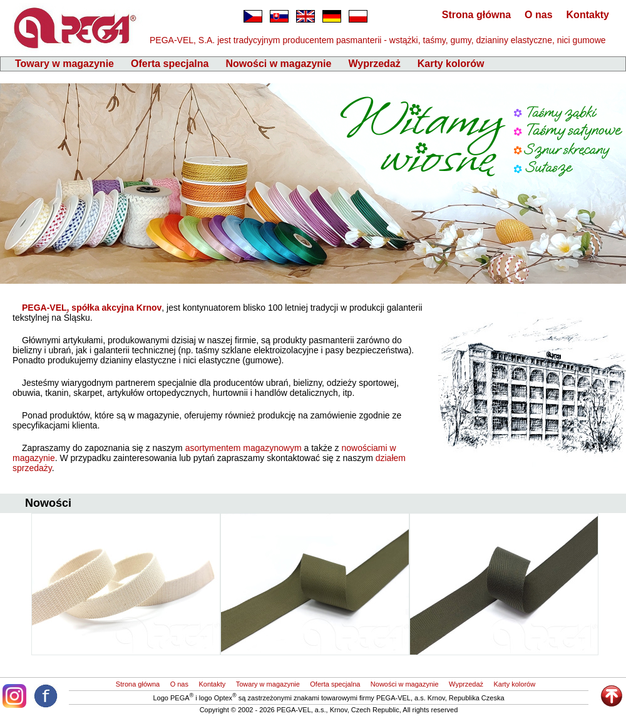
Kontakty (588, 14)
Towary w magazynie (64, 63)
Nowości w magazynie (278, 63)
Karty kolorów (451, 63)
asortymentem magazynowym (243, 448)
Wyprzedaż (374, 63)
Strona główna (476, 14)
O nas (538, 14)
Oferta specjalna (170, 63)
